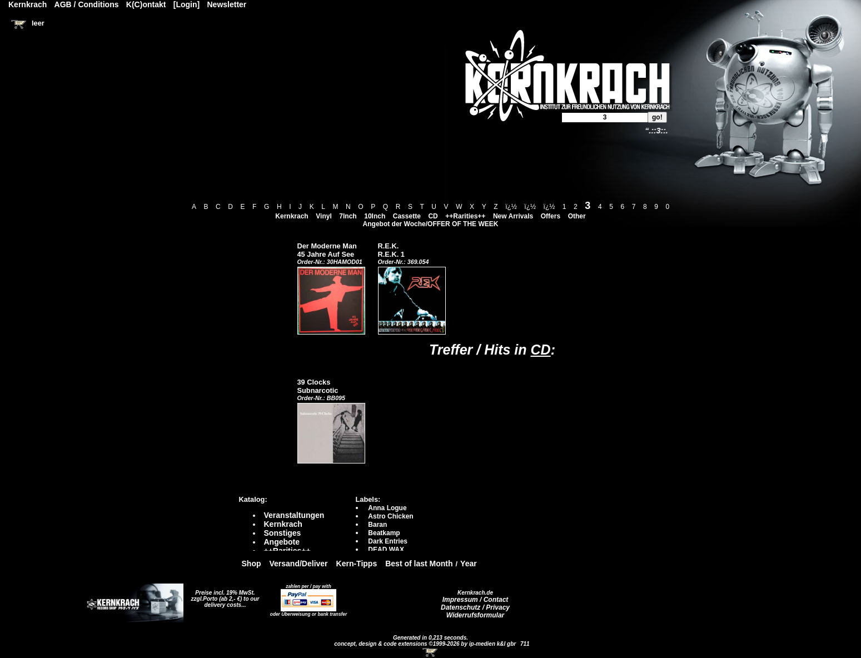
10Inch (374, 216)
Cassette (407, 216)
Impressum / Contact (475, 600)
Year (468, 563)
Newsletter (227, 4)
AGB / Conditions (86, 4)
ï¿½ (511, 207)
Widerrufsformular (475, 615)
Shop (251, 563)
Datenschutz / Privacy (475, 607)
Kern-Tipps (356, 563)
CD (432, 216)
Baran (377, 525)
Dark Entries (387, 541)
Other (577, 216)
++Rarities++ (465, 216)
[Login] (186, 4)
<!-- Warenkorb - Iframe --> (431, 652)
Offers (550, 216)
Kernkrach (291, 216)
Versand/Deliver (299, 563)
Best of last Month (418, 563)
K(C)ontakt (146, 4)
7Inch (347, 216)
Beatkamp (384, 533)
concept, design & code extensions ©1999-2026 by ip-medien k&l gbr (425, 644)
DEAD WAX (386, 550)
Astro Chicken (390, 516)
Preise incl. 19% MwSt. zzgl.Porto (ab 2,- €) (223, 596)
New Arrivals (513, 216)
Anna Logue (387, 508)
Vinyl (323, 216)
